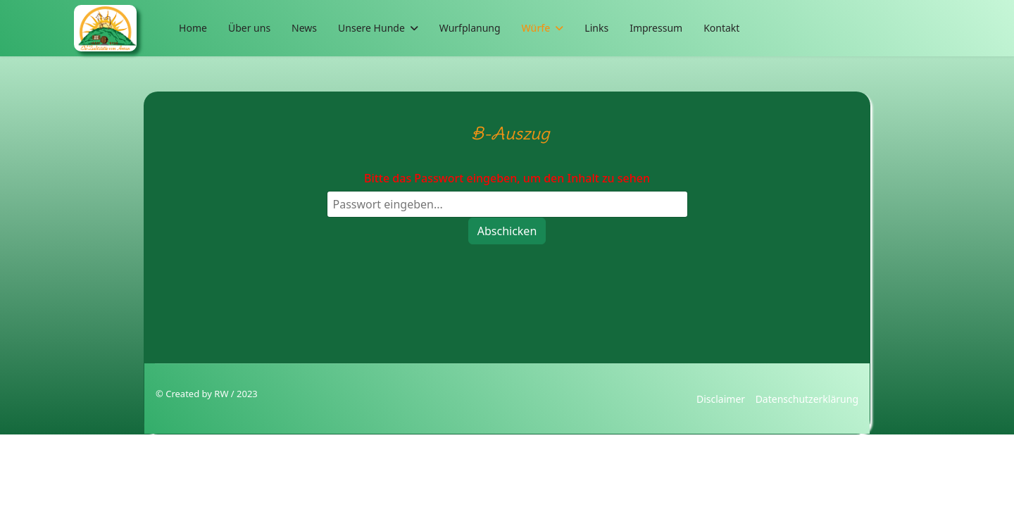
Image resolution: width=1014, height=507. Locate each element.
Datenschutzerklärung (807, 399)
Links (596, 28)
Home (193, 28)
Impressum (656, 28)
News (304, 28)
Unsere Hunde (371, 28)
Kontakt (721, 28)
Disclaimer (720, 399)
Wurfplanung (470, 28)
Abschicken (507, 231)
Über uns (249, 28)
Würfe (536, 28)
